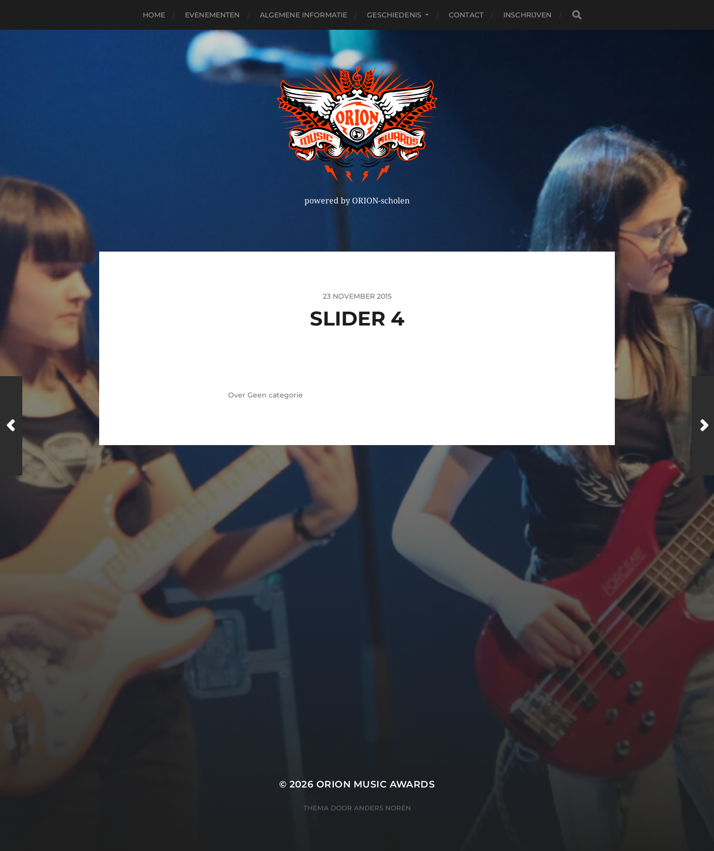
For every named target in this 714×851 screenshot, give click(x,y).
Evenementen (212, 14)
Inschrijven (527, 14)
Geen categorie (275, 395)
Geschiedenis (394, 14)
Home (154, 14)
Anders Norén (382, 808)
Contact (466, 14)
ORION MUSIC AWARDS (375, 784)
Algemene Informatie (304, 14)
